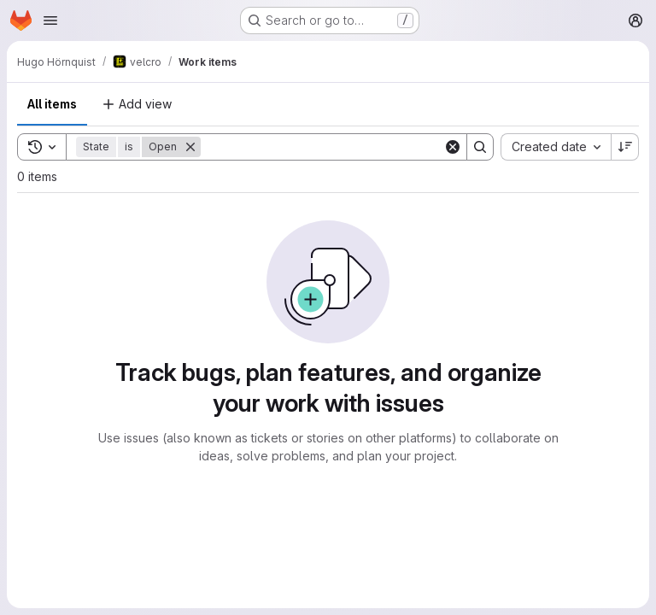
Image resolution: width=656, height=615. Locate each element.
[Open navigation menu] (50, 20)
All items (52, 104)
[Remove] (190, 147)
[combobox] (556, 147)
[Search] (322, 147)
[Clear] (452, 147)
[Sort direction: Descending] (625, 147)
